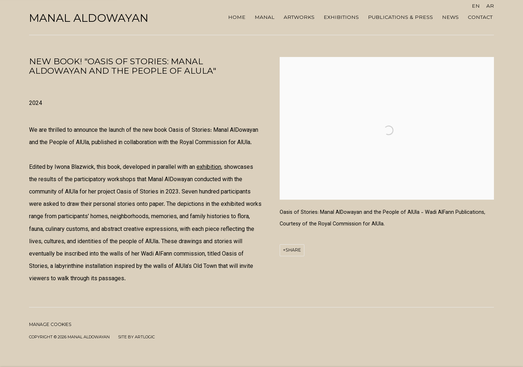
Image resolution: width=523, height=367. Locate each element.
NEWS (450, 17)
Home (237, 17)
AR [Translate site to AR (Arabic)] (490, 6)
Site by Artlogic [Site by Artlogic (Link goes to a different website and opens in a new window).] (136, 336)
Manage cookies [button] (50, 324)
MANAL (265, 17)
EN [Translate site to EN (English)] (476, 6)
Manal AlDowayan (89, 18)
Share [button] (293, 250)
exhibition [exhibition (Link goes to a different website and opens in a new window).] (208, 167)
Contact (480, 17)
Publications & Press (400, 17)
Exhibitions (341, 17)
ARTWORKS (299, 17)
